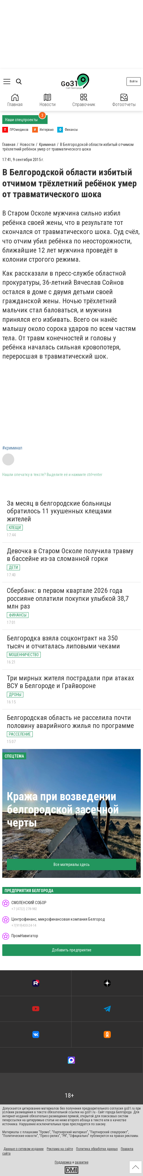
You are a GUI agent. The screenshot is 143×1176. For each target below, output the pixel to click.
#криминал (12, 448)
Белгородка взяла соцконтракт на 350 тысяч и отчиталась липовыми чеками (63, 642)
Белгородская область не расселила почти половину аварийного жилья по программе (70, 722)
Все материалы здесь (72, 864)
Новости (48, 100)
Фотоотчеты (124, 100)
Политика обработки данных (97, 1149)
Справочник (83, 100)
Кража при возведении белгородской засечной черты (63, 809)
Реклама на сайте (60, 1149)
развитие (81, 1162)
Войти (134, 81)
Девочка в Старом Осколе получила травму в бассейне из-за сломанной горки (70, 555)
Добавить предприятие (71, 950)
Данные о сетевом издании (23, 1149)
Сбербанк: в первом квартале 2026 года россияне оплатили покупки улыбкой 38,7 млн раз (68, 598)
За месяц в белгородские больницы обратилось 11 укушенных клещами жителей (59, 511)
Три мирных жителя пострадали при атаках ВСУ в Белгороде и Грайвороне (70, 682)
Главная (15, 100)
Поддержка (63, 1162)
